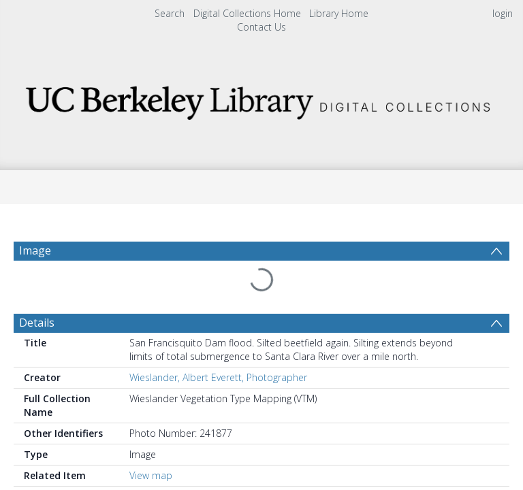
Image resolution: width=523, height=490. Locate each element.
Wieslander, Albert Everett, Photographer (218, 344)
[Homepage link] (261, 99)
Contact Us (261, 26)
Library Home (338, 13)
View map (150, 442)
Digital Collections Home (247, 13)
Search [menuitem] (170, 13)
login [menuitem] (502, 13)
